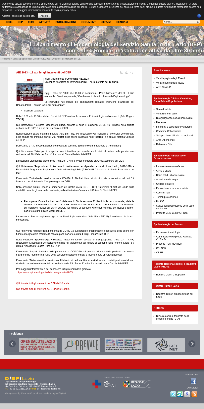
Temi (31, 21)
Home (9, 21)
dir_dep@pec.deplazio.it (48, 389)
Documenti (88, 21)
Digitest (62, 393)
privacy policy (69, 10)
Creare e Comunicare (31, 393)
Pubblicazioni (65, 21)
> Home (6, 59)
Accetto (44, 16)
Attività (45, 21)
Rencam (122, 21)
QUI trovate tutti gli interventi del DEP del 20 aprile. (43, 283)
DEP (20, 21)
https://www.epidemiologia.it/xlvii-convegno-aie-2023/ (45, 272)
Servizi (106, 21)
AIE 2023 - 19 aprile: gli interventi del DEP (43, 72)
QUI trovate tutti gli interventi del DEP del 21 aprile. (43, 289)
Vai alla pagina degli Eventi (26, 59)
